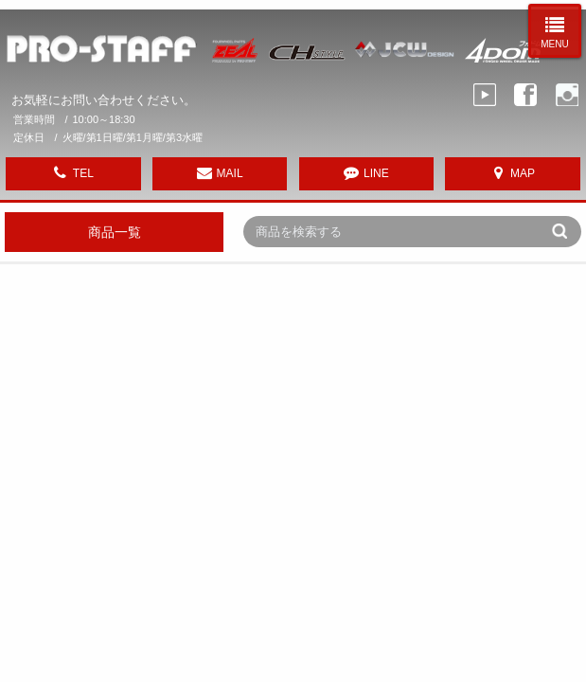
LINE (376, 173)
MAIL (230, 173)
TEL (83, 173)
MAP (522, 173)
